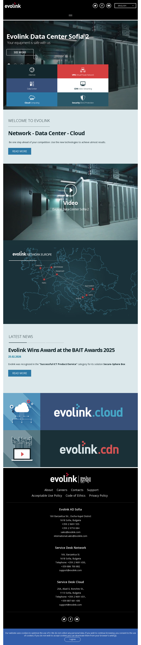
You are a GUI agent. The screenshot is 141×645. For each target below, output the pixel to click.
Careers (62, 490)
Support (93, 490)
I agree (72, 639)
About (48, 490)
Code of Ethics (75, 496)
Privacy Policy (98, 496)
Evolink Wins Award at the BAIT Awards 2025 (64, 350)
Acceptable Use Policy (47, 496)
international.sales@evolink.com (70, 536)
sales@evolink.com (70, 532)
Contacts (77, 490)
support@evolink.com (70, 570)
